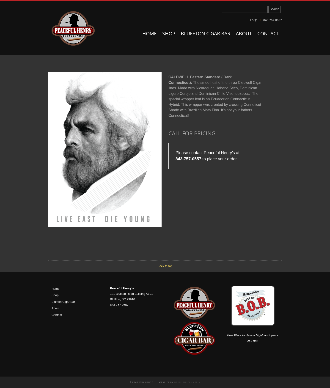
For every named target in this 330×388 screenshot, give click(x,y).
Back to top (164, 266)
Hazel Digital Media (187, 382)
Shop (168, 34)
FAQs (254, 20)
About (244, 34)
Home (149, 34)
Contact (268, 34)
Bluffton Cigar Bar (205, 34)
